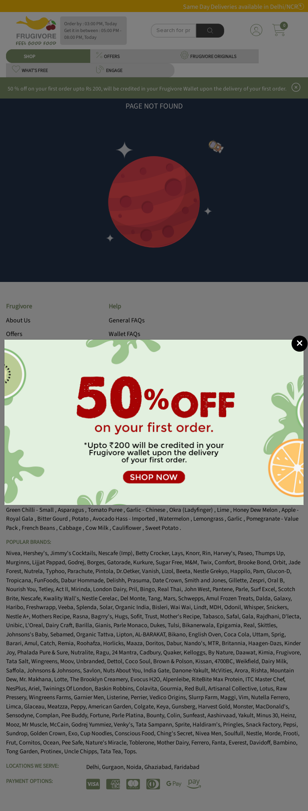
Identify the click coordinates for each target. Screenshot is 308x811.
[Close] (300, 344)
